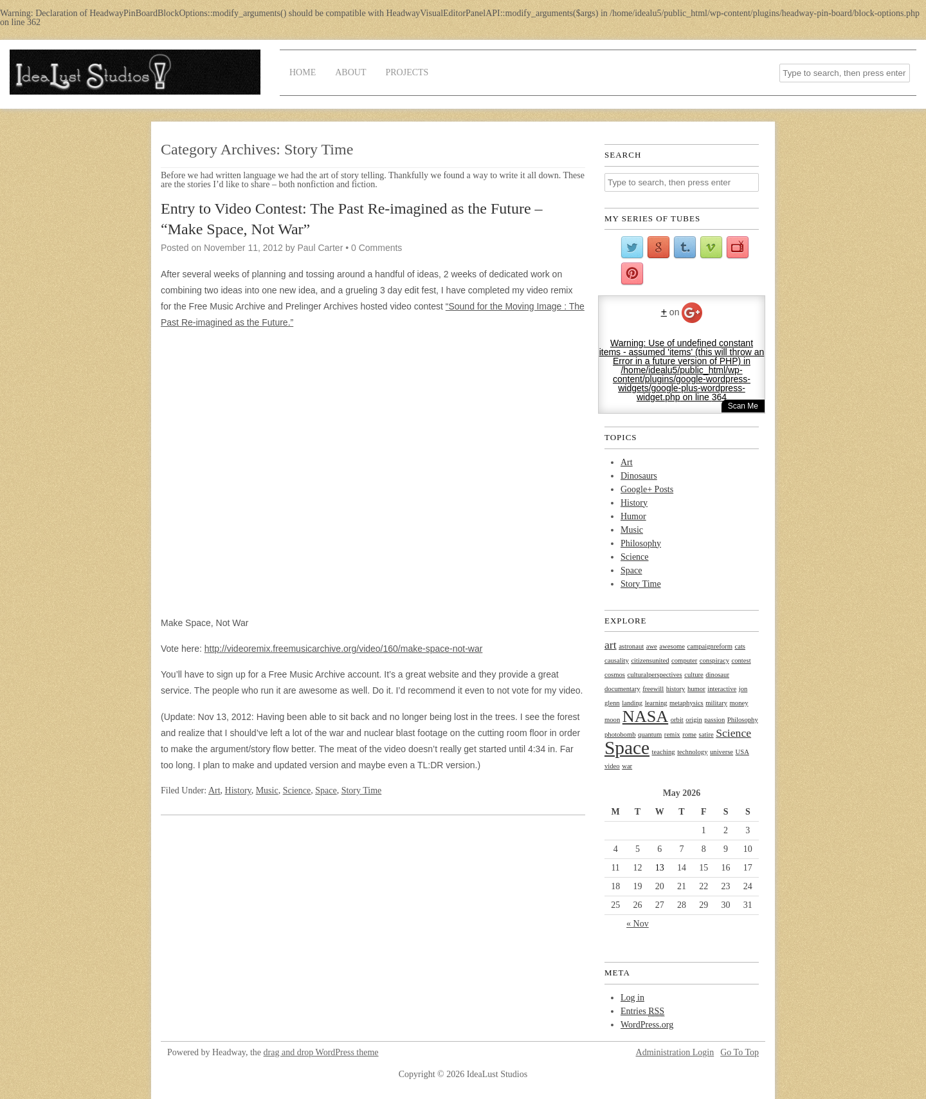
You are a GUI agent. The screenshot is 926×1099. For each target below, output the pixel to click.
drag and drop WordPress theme (321, 1052)
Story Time (361, 790)
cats (739, 646)
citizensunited (650, 660)
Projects (406, 72)
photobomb (620, 734)
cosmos (614, 674)
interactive (721, 688)
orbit (677, 719)
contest (740, 660)
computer (684, 660)
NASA (645, 716)
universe (721, 751)
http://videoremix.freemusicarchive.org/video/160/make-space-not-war (343, 648)
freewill (653, 688)
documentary (622, 688)
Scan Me (743, 406)
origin (693, 719)
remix (672, 734)
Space (325, 790)
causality (616, 660)
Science (297, 790)
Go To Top (739, 1052)
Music (267, 790)
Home (302, 72)
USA (742, 751)
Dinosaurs (639, 476)
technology (692, 751)
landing (632, 702)
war (627, 766)
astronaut (631, 646)
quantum (650, 734)
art (610, 644)
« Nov (637, 923)
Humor (633, 516)
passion (714, 719)
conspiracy (714, 660)
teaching (663, 751)
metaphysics (686, 702)
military (716, 702)
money (739, 702)
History (238, 790)
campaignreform (709, 646)
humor (696, 688)
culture (694, 674)
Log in (632, 997)
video (612, 766)
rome (689, 734)
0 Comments (376, 248)
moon (612, 719)
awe (651, 646)
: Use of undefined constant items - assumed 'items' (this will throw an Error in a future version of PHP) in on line (682, 370)
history (675, 688)
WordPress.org (647, 1025)
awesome (672, 646)
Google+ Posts (647, 489)
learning (656, 702)
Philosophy (641, 543)
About (350, 72)
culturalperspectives (654, 674)
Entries (642, 1011)
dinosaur (717, 674)
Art (214, 790)
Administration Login (675, 1052)
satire (706, 734)
